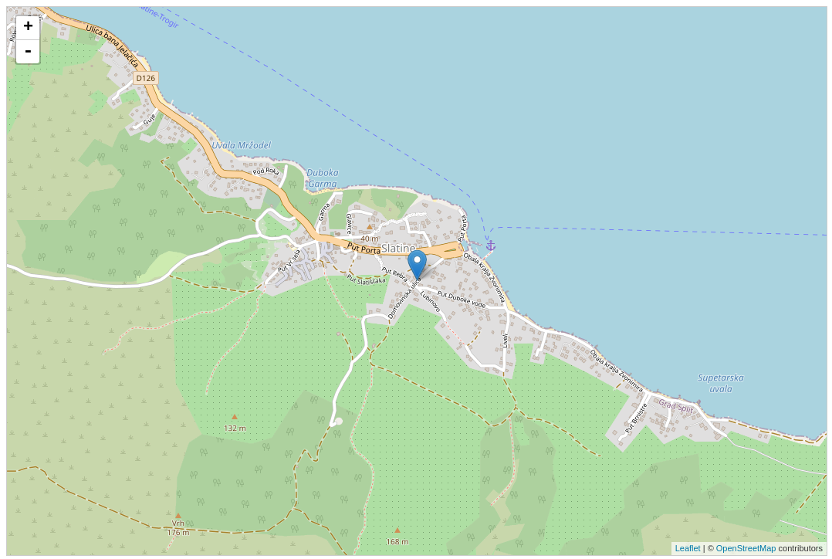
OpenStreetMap (746, 548)
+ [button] (28, 27)
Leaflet (688, 548)
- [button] (27, 51)
